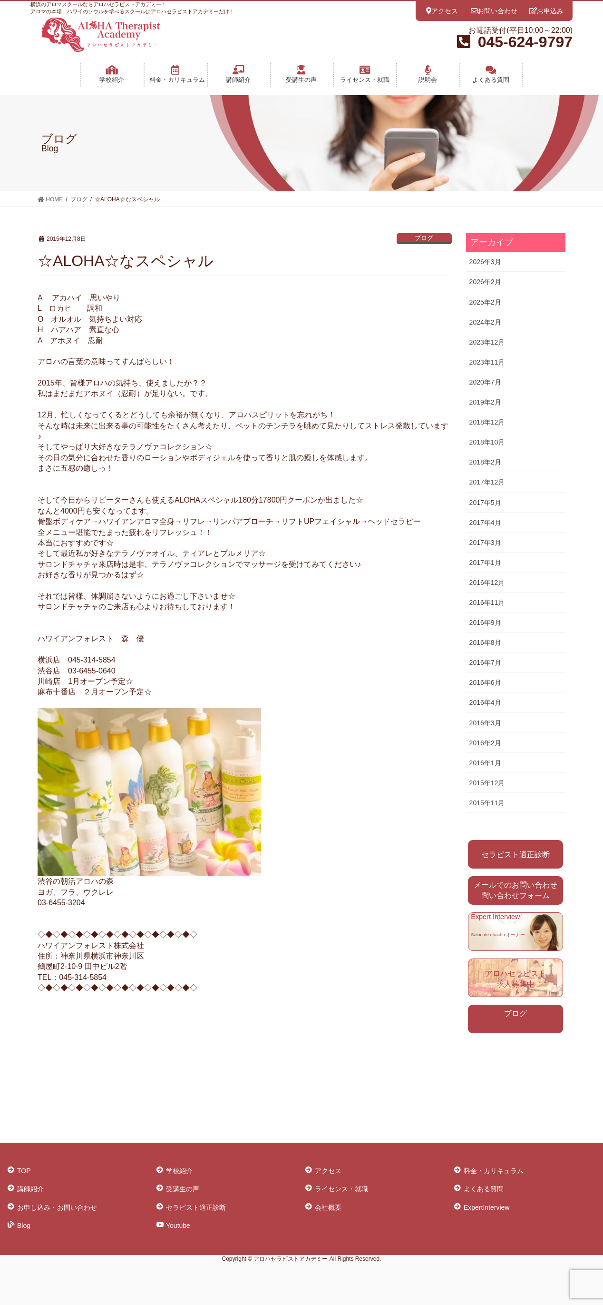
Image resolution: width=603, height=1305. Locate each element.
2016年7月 (485, 662)
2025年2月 (485, 302)
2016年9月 (485, 622)
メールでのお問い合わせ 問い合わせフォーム (515, 890)
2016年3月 (485, 723)
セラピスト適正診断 (515, 854)
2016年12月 (487, 582)
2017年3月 (485, 542)
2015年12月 (487, 783)
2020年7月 (485, 382)
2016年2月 (485, 743)
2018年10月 (487, 442)
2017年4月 (485, 522)
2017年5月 (485, 502)
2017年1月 (485, 562)
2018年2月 (485, 462)
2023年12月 (487, 342)
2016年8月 (485, 642)
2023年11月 (487, 362)
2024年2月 (485, 322)
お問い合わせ (494, 11)
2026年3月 (485, 262)
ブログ (424, 237)
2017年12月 (487, 482)
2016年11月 (487, 602)
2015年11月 (487, 803)
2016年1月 (485, 763)
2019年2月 (485, 402)
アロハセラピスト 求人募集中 (515, 978)
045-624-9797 (525, 41)
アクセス (442, 11)
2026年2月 (485, 282)
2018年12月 (487, 422)
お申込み (546, 11)
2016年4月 (485, 702)
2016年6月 (485, 682)
